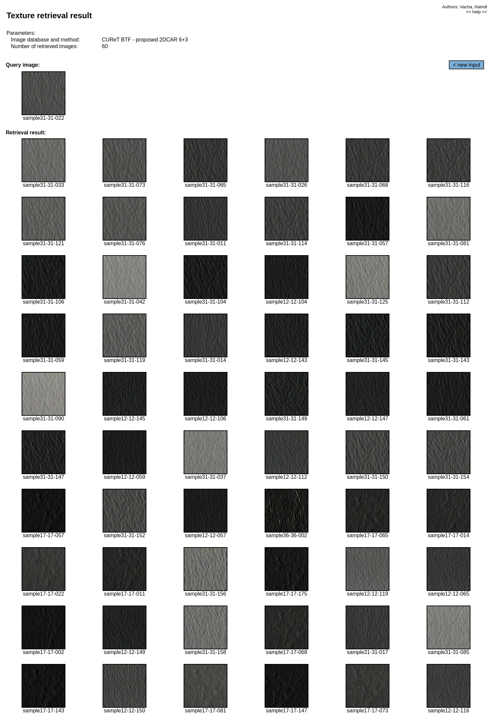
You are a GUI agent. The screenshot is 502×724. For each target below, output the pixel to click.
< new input (466, 65)
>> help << (476, 11)
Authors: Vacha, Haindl (464, 6)
